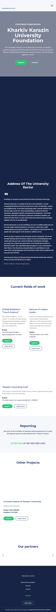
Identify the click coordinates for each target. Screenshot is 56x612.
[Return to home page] (28, 571)
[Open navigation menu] (52, 5)
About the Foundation (28, 582)
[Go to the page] (8, 4)
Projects (28, 586)
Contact (28, 589)
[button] (21, 62)
